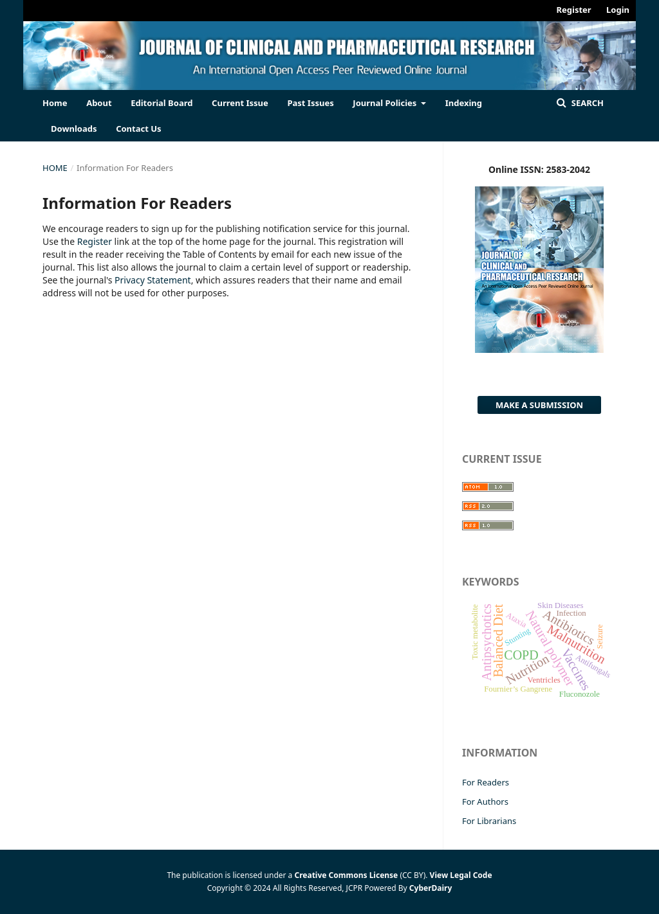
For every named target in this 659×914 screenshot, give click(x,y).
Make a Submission (539, 405)
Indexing (463, 103)
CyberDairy (430, 888)
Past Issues (310, 103)
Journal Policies (385, 103)
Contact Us (138, 128)
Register (574, 9)
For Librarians (489, 821)
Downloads (74, 128)
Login (617, 9)
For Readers (485, 782)
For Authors (485, 801)
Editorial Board (161, 103)
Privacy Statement (153, 280)
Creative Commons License (346, 875)
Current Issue (240, 103)
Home (55, 103)
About (98, 103)
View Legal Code (461, 875)
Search (586, 103)
